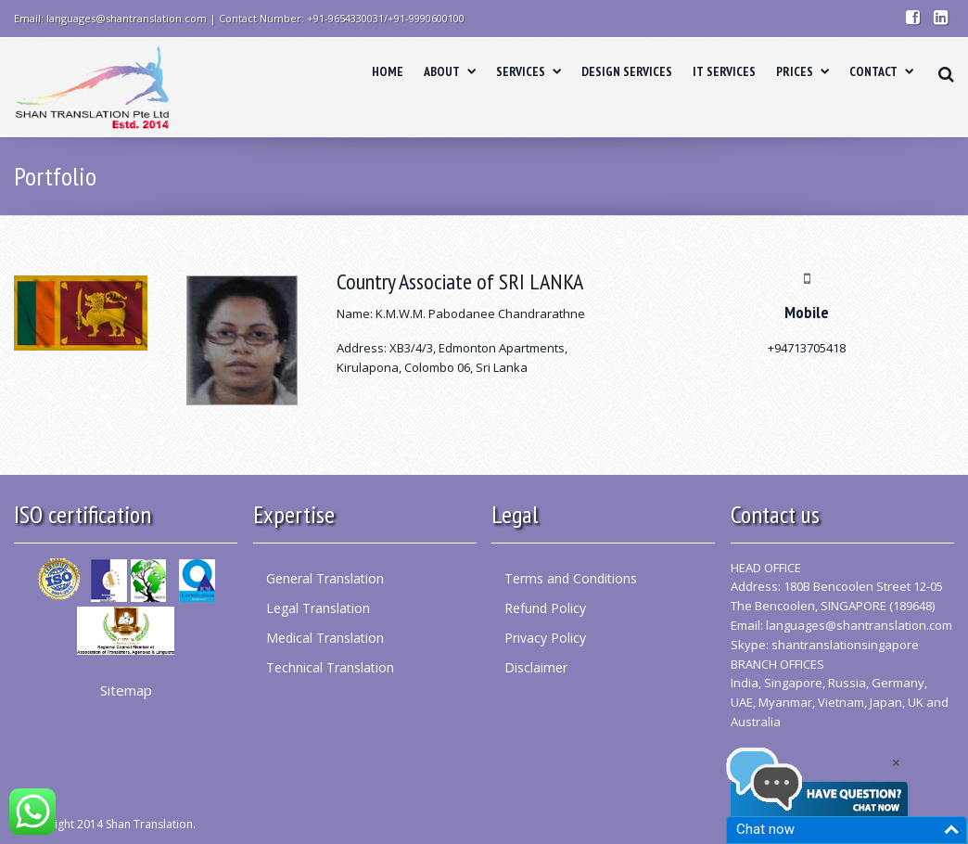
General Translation (325, 578)
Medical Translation (325, 637)
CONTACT (881, 71)
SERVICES (528, 71)
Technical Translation (330, 667)
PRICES (802, 71)
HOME (387, 71)
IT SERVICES (724, 71)
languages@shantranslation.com (859, 625)
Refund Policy (545, 608)
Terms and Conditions (570, 578)
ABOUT (450, 71)
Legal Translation (318, 608)
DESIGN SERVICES (626, 71)
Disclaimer (535, 667)
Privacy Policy (545, 637)
